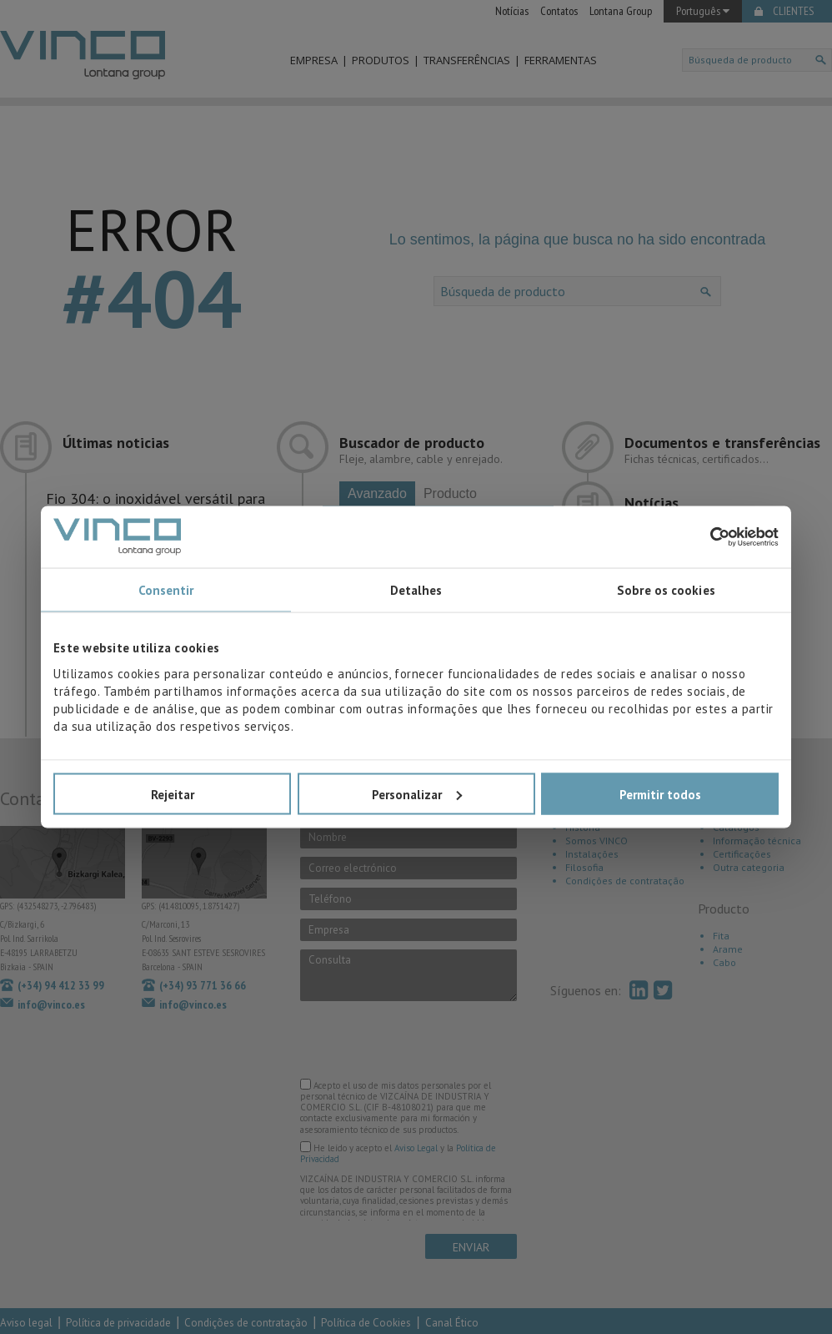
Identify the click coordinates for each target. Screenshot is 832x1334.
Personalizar (417, 794)
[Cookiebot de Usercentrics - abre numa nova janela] (706, 536)
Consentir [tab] (166, 590)
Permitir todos (660, 794)
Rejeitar (172, 794)
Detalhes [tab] (416, 590)
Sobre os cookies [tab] (666, 590)
